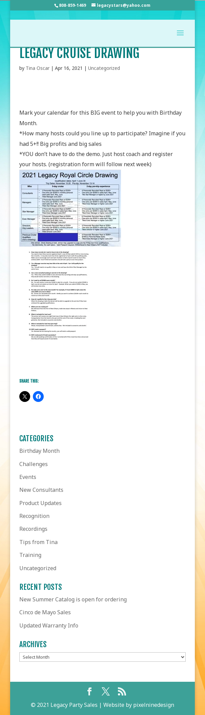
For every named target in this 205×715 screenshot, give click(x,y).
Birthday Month (39, 451)
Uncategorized (104, 68)
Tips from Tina (38, 542)
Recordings (33, 529)
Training (30, 555)
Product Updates (40, 503)
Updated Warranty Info (48, 625)
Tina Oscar (37, 68)
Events (27, 477)
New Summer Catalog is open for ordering (73, 599)
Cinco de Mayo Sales (45, 612)
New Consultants (41, 490)
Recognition (34, 516)
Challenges (33, 464)
